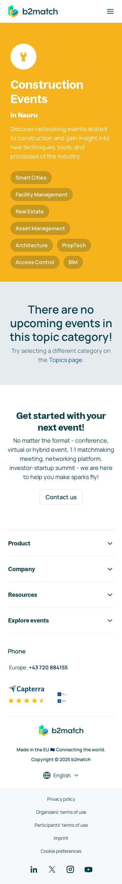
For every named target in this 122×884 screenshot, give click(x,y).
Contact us (61, 497)
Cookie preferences (61, 851)
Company (61, 569)
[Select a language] (61, 775)
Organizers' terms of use (61, 812)
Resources (61, 595)
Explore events (61, 620)
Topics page (65, 360)
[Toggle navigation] (110, 11)
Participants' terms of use (61, 825)
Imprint (61, 838)
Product (61, 543)
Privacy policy (61, 799)
